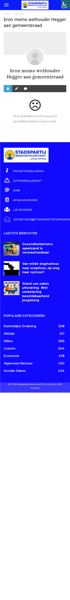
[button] (6, 5)
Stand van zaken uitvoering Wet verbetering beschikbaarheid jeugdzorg (35, 292)
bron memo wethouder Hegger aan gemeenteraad (35, 74)
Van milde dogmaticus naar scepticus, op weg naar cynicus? (41, 268)
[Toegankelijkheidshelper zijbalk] (65, 4)
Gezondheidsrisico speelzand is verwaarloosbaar (37, 248)
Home (7, 13)
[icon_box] (24, 170)
